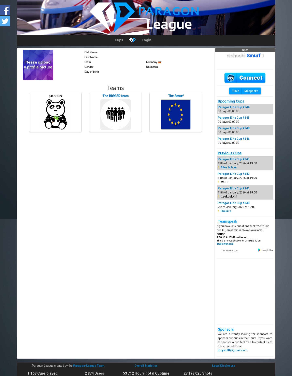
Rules (235, 91)
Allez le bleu (229, 167)
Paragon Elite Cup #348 (233, 128)
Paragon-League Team (88, 365)
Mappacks (251, 91)
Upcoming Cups (231, 101)
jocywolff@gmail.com (232, 350)
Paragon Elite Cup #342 (233, 173)
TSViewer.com (225, 244)
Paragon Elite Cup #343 (233, 159)
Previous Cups (230, 153)
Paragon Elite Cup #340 (233, 203)
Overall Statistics (146, 365)
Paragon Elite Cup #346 (233, 138)
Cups (119, 40)
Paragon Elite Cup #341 (233, 188)
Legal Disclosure (223, 365)
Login (146, 40)
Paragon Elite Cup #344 (233, 107)
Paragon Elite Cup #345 (233, 117)
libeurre (226, 211)
